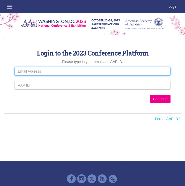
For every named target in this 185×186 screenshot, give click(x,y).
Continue (160, 99)
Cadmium (81, 165)
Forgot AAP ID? (167, 119)
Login (172, 6)
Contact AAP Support (113, 165)
